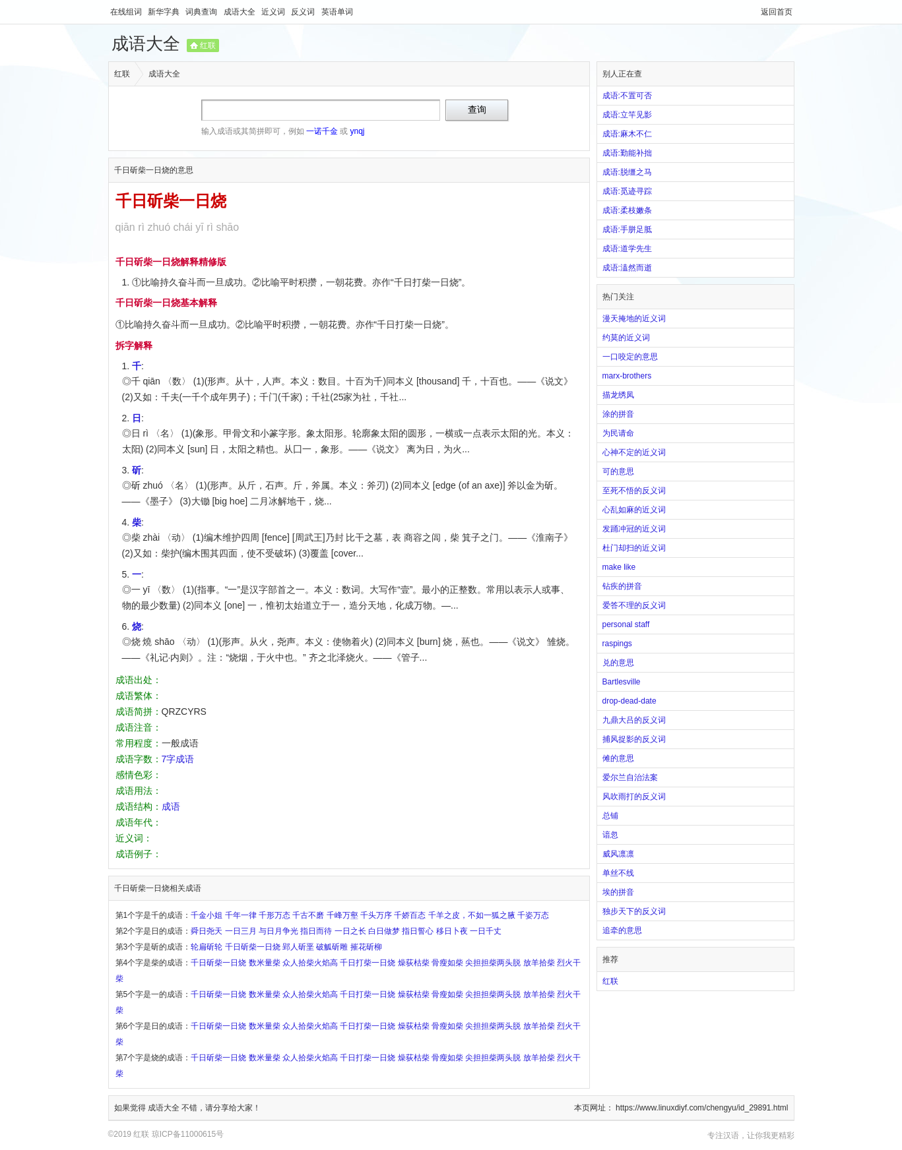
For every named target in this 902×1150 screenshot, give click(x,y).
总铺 (610, 815)
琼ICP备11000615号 (188, 1134)
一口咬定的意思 (630, 356)
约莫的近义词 (626, 337)
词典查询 (202, 11)
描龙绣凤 (618, 395)
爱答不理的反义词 (634, 605)
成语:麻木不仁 (627, 133)
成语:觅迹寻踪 (627, 191)
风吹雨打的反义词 (634, 796)
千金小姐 (206, 915)
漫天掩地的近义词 (634, 318)
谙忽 (610, 834)
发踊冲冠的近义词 (634, 528)
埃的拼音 (618, 892)
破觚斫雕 (332, 947)
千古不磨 (308, 915)
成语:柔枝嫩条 (627, 210)
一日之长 (350, 931)
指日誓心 (418, 931)
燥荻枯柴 (414, 962)
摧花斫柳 (366, 947)
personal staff (626, 624)
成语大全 (240, 11)
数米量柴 (264, 962)
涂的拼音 (618, 414)
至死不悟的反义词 (634, 490)
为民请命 (618, 433)
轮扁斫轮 (206, 947)
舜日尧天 (206, 931)
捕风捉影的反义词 (634, 739)
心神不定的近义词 (634, 452)
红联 (208, 45)
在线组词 (127, 11)
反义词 (304, 11)
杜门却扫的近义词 (634, 548)
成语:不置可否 (627, 95)
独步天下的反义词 (634, 911)
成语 (171, 806)
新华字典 (164, 11)
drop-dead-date (629, 701)
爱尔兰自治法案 (630, 777)
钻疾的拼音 (622, 586)
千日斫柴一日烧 (252, 947)
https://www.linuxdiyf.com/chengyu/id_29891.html (702, 1107)
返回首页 (776, 11)
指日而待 (316, 931)
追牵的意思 (622, 930)
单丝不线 (618, 873)
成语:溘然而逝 (627, 267)
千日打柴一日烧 (367, 962)
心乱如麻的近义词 (634, 509)
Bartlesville (621, 681)
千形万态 (274, 915)
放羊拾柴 (539, 962)
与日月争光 (278, 931)
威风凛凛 (618, 854)
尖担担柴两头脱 (493, 962)
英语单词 (337, 11)
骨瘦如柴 (447, 962)
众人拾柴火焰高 (310, 962)
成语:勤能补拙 (627, 153)
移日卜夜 (452, 931)
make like (619, 567)
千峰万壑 (342, 915)
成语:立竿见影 (627, 114)
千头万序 (376, 915)
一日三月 (241, 931)
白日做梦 (384, 931)
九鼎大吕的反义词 (634, 720)
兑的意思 (618, 662)
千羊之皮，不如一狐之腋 (471, 915)
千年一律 (241, 915)
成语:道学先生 (627, 248)
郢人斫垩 (298, 947)
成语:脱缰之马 (627, 172)
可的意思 (618, 471)
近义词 (274, 11)
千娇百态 (410, 915)
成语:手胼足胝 (627, 229)
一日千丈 (485, 931)
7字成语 (178, 759)
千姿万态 (533, 915)
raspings (617, 643)
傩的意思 (618, 758)
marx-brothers (627, 375)
